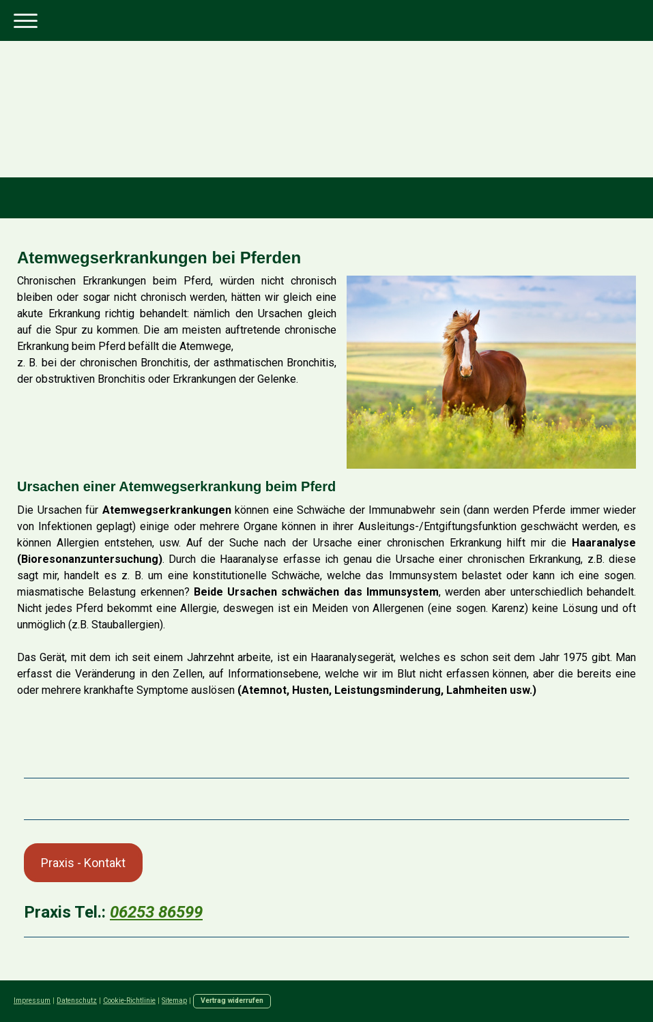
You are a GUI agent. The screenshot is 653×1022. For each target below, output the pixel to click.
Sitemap (174, 1000)
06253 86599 (156, 912)
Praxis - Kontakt (83, 863)
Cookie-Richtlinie (129, 1000)
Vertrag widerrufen (232, 1000)
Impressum (32, 1000)
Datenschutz (77, 1000)
